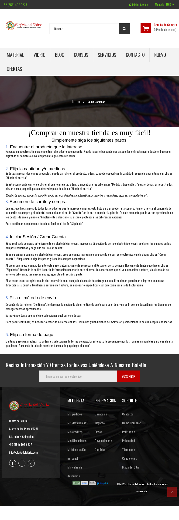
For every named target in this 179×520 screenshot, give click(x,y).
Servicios (107, 54)
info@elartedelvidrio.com (23, 452)
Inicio (76, 101)
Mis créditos (75, 431)
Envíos (98, 431)
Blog (59, 54)
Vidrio (39, 54)
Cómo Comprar (131, 422)
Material (15, 54)
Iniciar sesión (138, 4)
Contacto (135, 54)
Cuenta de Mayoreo (101, 418)
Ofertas (14, 68)
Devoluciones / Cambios (103, 445)
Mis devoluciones (77, 422)
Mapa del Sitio (130, 467)
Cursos (81, 54)
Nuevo (160, 54)
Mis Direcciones (76, 440)
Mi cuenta (75, 401)
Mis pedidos (74, 413)
